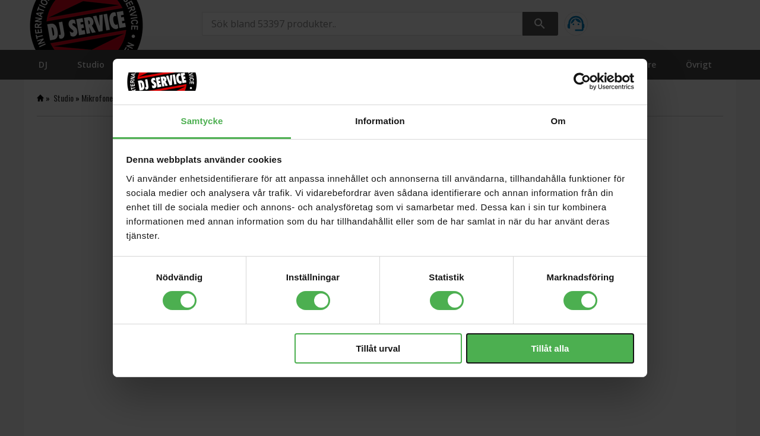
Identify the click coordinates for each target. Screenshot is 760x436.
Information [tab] (380, 121)
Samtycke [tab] (202, 121)
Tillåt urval (378, 348)
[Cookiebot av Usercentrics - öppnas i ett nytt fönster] (582, 81)
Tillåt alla (550, 348)
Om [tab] (557, 121)
